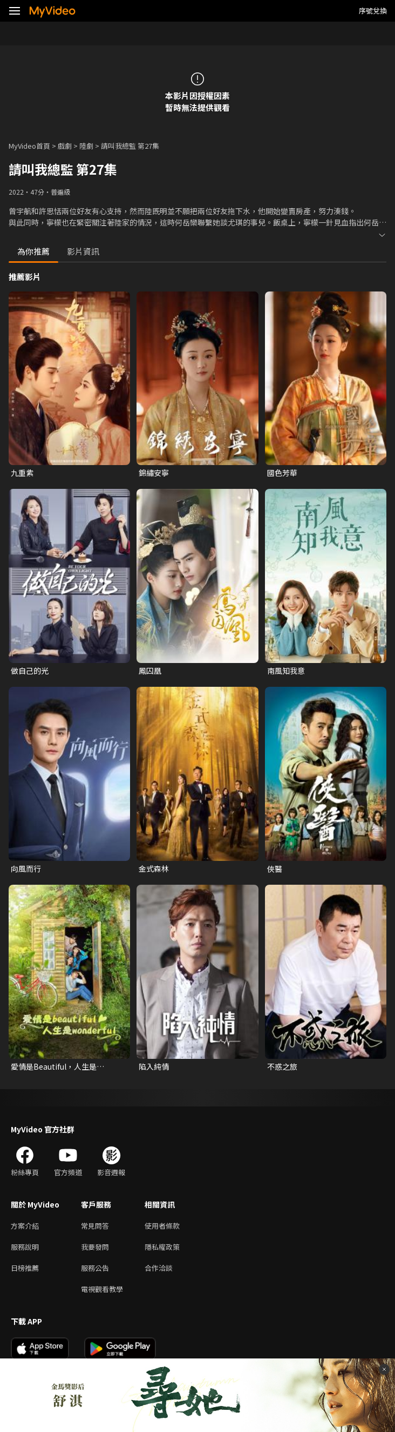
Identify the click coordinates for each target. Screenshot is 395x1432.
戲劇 (65, 146)
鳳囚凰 (150, 670)
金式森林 (154, 868)
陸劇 (86, 146)
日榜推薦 (25, 1268)
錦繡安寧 (154, 472)
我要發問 (95, 1247)
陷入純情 (154, 1066)
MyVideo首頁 (29, 146)
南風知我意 (286, 670)
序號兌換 (373, 10)
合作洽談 (159, 1268)
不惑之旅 (282, 1066)
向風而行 (26, 868)
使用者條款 (162, 1226)
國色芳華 (282, 472)
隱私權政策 (162, 1247)
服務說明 (25, 1247)
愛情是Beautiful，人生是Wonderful (54, 1066)
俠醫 (274, 868)
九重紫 (22, 472)
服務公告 (95, 1268)
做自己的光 (30, 670)
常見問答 (95, 1226)
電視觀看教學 (102, 1289)
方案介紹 (25, 1226)
